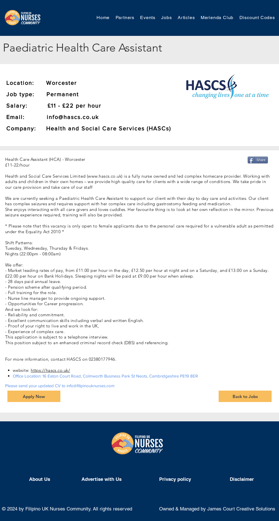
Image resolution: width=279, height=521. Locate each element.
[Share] (258, 160)
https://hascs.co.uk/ (50, 370)
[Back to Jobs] (245, 396)
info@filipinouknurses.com (90, 385)
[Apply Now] (33, 396)
